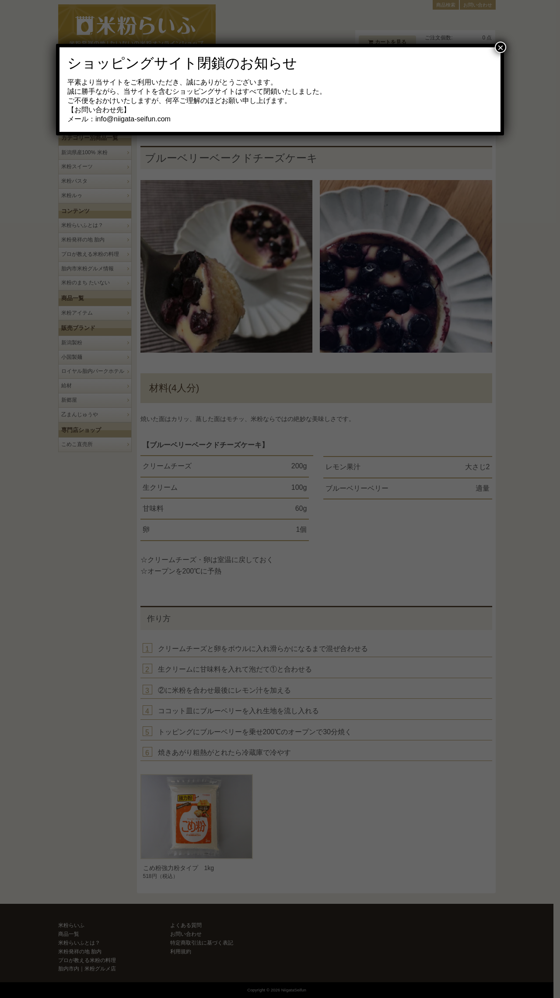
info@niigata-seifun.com (133, 119)
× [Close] (500, 47)
